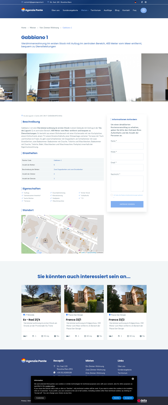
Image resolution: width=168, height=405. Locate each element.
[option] (84, 79)
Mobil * (114, 152)
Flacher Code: (27, 160)
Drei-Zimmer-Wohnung (95, 373)
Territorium (96, 10)
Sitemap (31, 401)
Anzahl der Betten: (28, 165)
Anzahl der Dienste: (29, 179)
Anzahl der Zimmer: (28, 174)
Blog (117, 10)
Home (23, 27)
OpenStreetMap (91, 252)
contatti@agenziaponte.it (32, 2)
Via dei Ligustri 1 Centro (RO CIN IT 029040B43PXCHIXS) (41, 116)
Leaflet (82, 252)
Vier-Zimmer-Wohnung (49, 27)
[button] (24, 217)
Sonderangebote (70, 10)
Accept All (128, 398)
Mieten (84, 10)
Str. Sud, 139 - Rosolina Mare (59, 2)
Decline (116, 398)
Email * (114, 162)
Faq (134, 10)
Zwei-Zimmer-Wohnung (95, 370)
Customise (40, 398)
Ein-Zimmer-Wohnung (95, 366)
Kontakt (126, 10)
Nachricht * (115, 174)
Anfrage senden (127, 204)
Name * (114, 141)
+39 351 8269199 (64, 372)
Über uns (56, 10)
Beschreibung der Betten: (31, 169)
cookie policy (50, 386)
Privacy (23, 401)
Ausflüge (108, 10)
